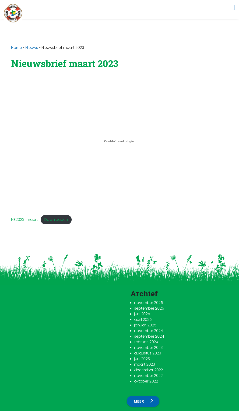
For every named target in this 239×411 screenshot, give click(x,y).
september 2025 (149, 308)
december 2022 (148, 370)
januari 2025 (145, 325)
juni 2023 (142, 358)
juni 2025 (142, 314)
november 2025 (148, 302)
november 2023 (148, 347)
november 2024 (148, 330)
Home (16, 47)
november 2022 (148, 375)
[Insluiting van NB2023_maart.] (119, 141)
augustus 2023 (147, 353)
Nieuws (31, 47)
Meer (139, 401)
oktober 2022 (146, 381)
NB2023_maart (24, 219)
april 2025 (143, 319)
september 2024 (149, 336)
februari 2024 (146, 342)
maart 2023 (144, 364)
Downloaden (56, 219)
